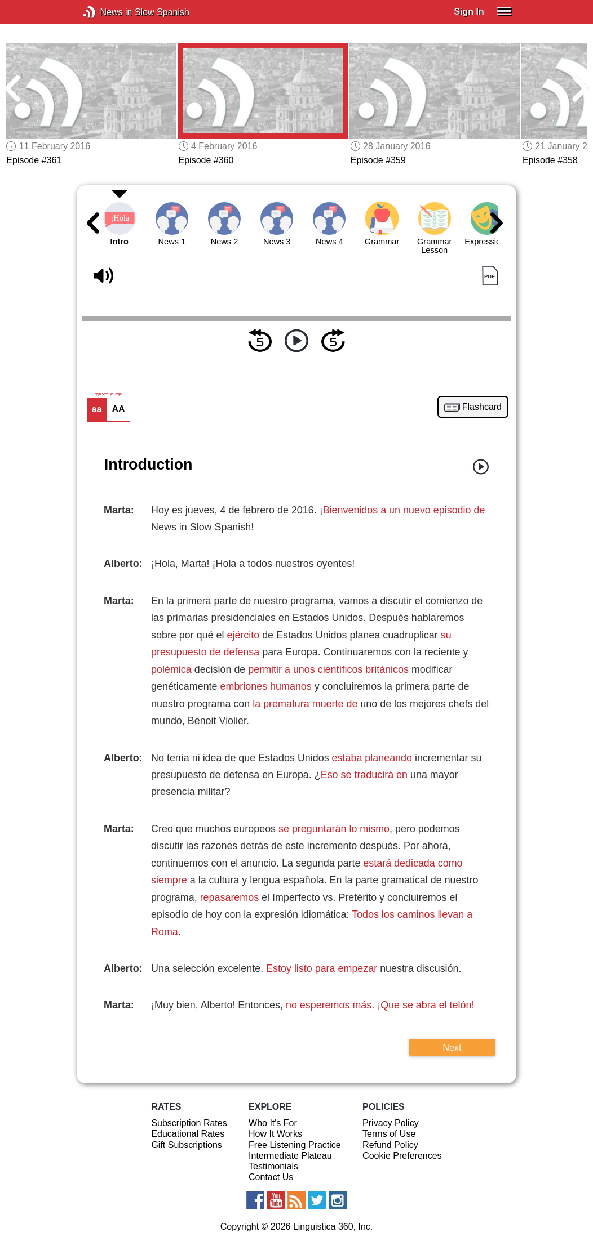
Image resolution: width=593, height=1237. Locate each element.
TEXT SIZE (108, 395)
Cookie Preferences (402, 1155)
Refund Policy (390, 1145)
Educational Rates (187, 1133)
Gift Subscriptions (186, 1145)
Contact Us (271, 1177)
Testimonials (273, 1166)
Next (451, 1047)
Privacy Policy (390, 1123)
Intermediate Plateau (290, 1155)
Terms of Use (388, 1133)
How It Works (275, 1133)
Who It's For (273, 1123)
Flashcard (482, 407)
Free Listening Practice (295, 1145)
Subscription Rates (189, 1123)
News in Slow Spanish (106, 12)
